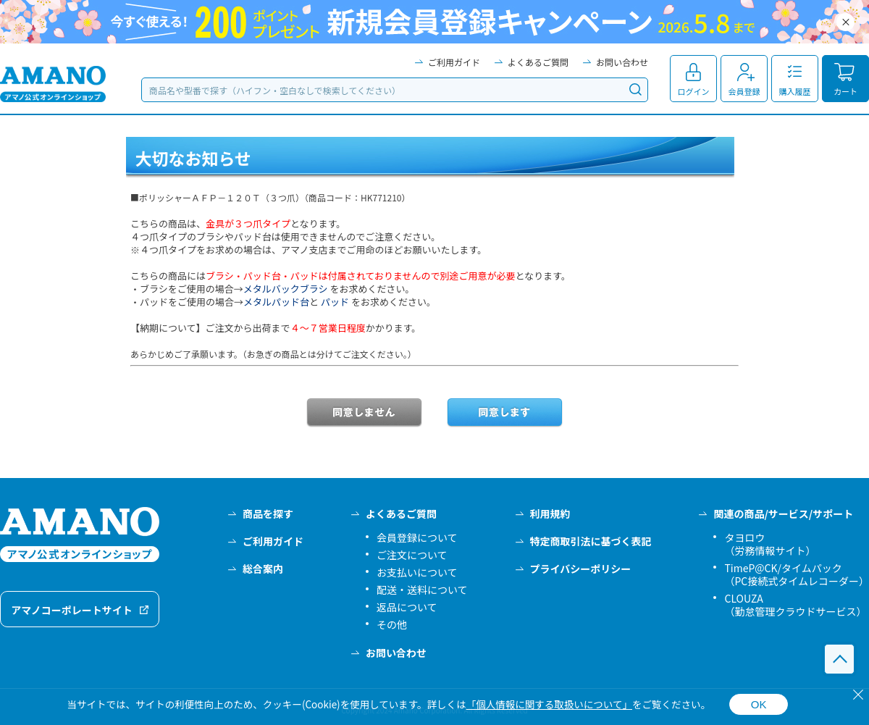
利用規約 (550, 513)
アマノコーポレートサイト (72, 610)
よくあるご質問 (538, 62)
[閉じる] (858, 695)
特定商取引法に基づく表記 (591, 541)
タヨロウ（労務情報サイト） (769, 544)
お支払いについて (417, 572)
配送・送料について (422, 589)
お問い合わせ (622, 62)
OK (759, 704)
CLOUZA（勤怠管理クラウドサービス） (795, 605)
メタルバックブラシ (285, 289)
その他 (392, 624)
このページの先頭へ (839, 659)
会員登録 (744, 91)
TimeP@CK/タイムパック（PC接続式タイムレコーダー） (796, 574)
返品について (407, 606)
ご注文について (412, 554)
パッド (335, 302)
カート (845, 91)
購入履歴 (795, 91)
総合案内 (263, 568)
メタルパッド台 (276, 302)
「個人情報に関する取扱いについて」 (549, 704)
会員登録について (417, 537)
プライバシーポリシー (580, 568)
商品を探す (268, 513)
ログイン (694, 91)
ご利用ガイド (454, 62)
